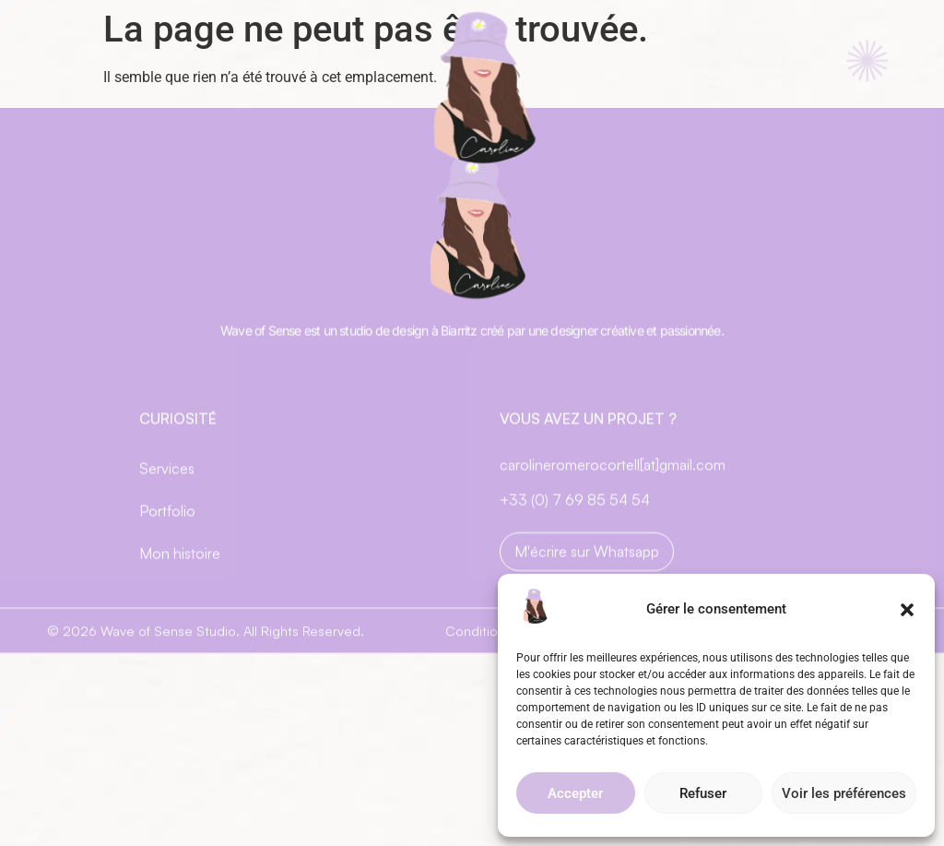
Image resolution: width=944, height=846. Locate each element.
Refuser (702, 793)
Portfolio (167, 563)
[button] (907, 610)
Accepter (575, 793)
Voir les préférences (844, 793)
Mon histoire (179, 605)
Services (167, 520)
